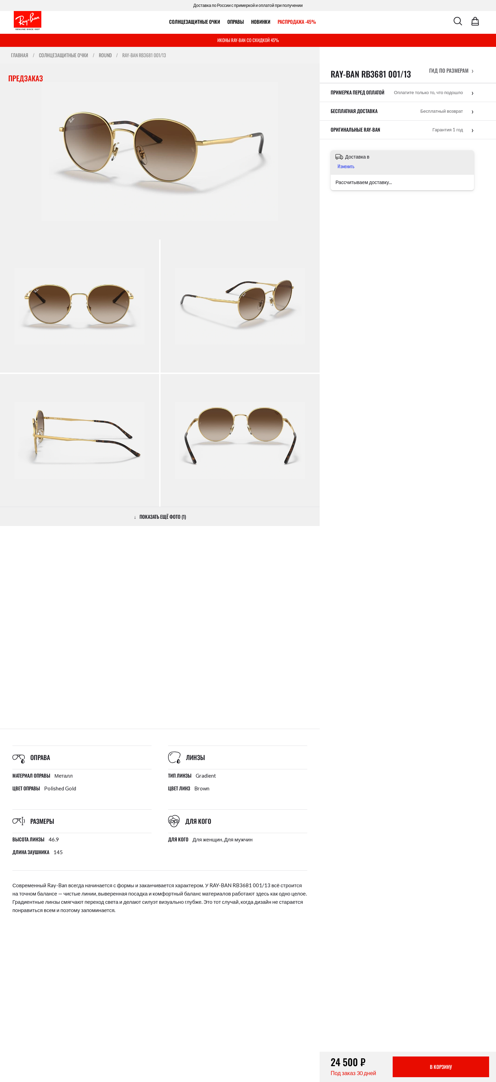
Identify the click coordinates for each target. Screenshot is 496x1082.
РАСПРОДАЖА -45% (297, 21)
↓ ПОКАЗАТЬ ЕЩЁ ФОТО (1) (160, 516)
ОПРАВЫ (235, 21)
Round (105, 55)
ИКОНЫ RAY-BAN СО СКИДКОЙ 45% (248, 40)
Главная (19, 55)
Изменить (346, 166)
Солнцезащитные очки (194, 21)
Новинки (260, 21)
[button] (451, 70)
